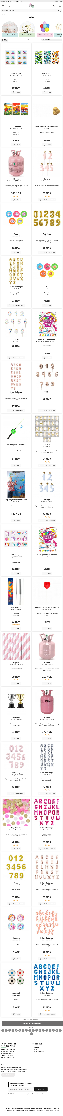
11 (36, 1030)
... (60, 1030)
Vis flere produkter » (32, 1023)
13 (43, 1030)
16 (53, 1030)
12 (40, 1030)
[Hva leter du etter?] (31, 10)
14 (46, 1030)
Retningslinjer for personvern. (46, 1094)
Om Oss (35, 1049)
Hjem (2, 14)
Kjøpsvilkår (36, 1047)
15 (50, 1030)
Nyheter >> (19, 1)
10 (33, 1030)
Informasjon (58, 1)
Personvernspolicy (38, 1051)
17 (57, 1030)
